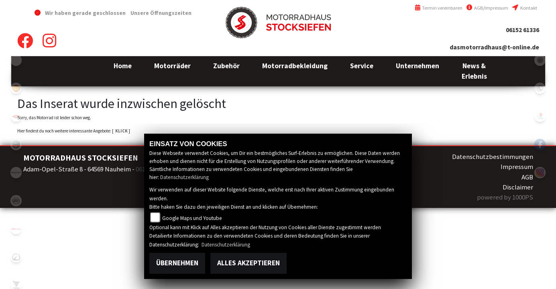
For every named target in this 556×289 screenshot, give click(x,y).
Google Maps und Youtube (192, 218)
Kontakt (524, 8)
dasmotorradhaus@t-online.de (494, 47)
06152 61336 (522, 30)
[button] (172, 71)
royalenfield (16, 88)
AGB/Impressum (487, 8)
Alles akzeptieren (248, 262)
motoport (16, 116)
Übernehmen (177, 262)
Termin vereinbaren (438, 8)
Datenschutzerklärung (184, 177)
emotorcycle (16, 60)
